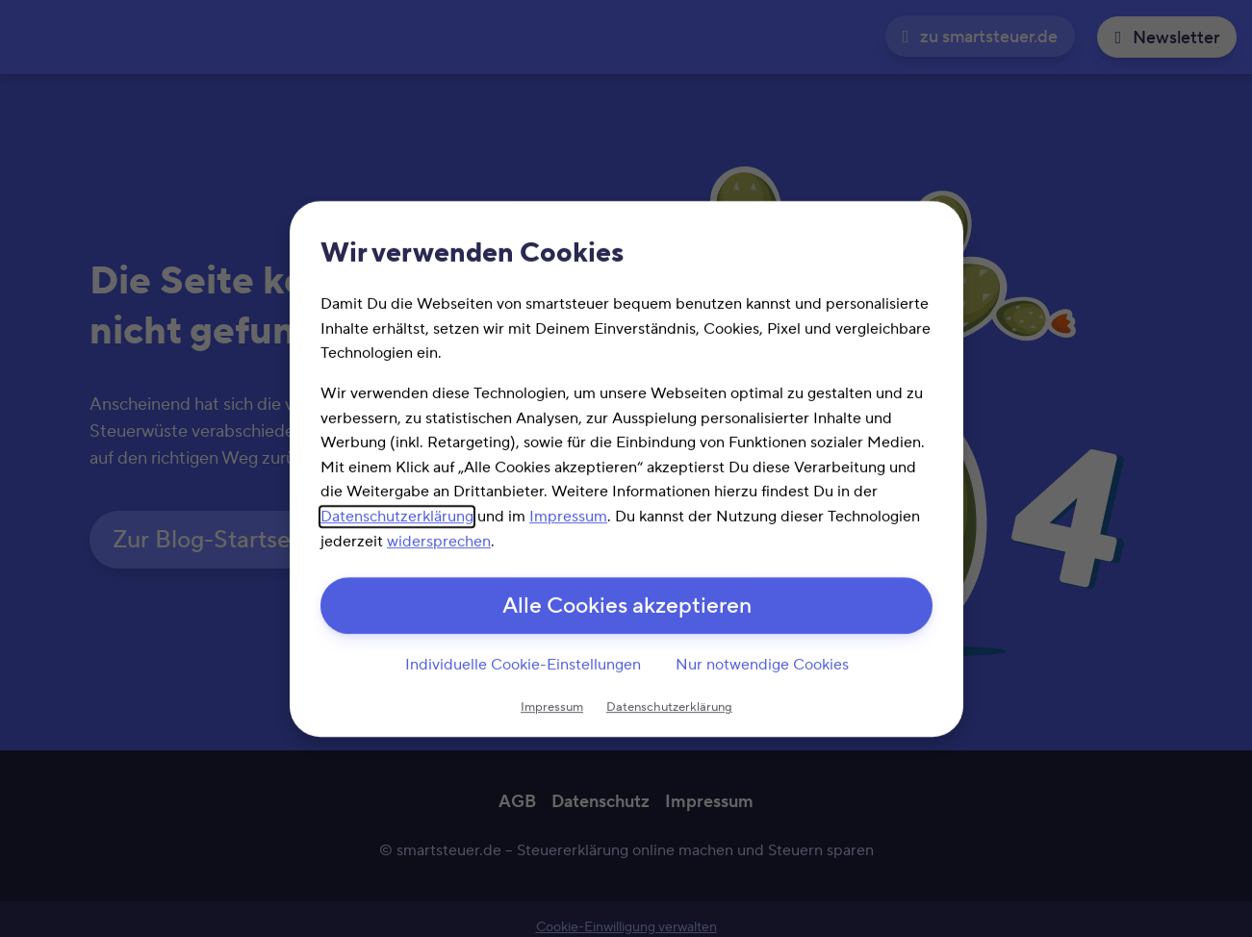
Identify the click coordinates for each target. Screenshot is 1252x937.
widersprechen (439, 539)
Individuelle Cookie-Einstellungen (522, 665)
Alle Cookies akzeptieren (626, 606)
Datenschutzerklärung (396, 514)
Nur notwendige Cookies (761, 665)
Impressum (568, 514)
